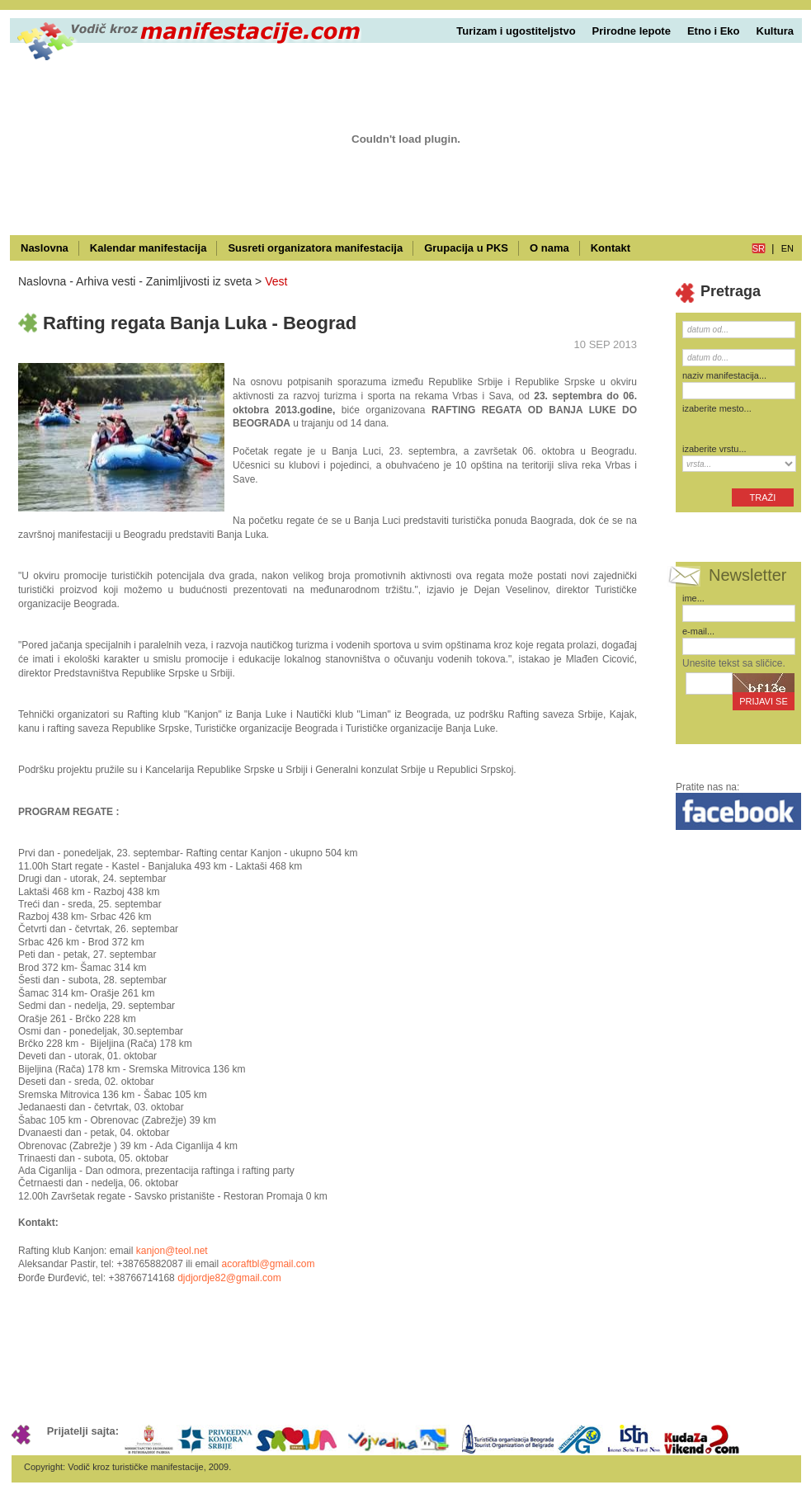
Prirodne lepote (631, 31)
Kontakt (610, 248)
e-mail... (698, 631)
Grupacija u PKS (466, 248)
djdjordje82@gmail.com (229, 1278)
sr (758, 248)
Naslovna (44, 248)
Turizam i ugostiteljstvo (515, 31)
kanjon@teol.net (172, 1250)
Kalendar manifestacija (148, 248)
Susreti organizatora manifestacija (315, 248)
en (787, 248)
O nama (549, 248)
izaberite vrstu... (714, 449)
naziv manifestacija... (724, 375)
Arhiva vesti (105, 281)
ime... (693, 598)
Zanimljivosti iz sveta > (204, 281)
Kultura (775, 31)
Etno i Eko (713, 31)
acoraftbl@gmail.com (268, 1264)
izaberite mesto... (717, 408)
